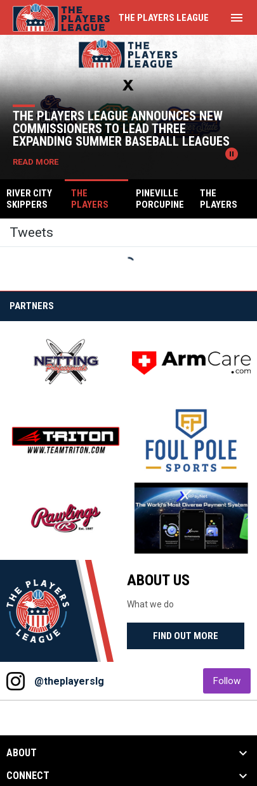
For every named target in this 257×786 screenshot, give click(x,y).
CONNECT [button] (27, 776)
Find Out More (185, 636)
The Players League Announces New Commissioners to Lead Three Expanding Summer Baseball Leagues (121, 128)
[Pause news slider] (231, 154)
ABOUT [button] (21, 753)
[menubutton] (236, 17)
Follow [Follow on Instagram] (232, 681)
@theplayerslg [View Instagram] (69, 681)
